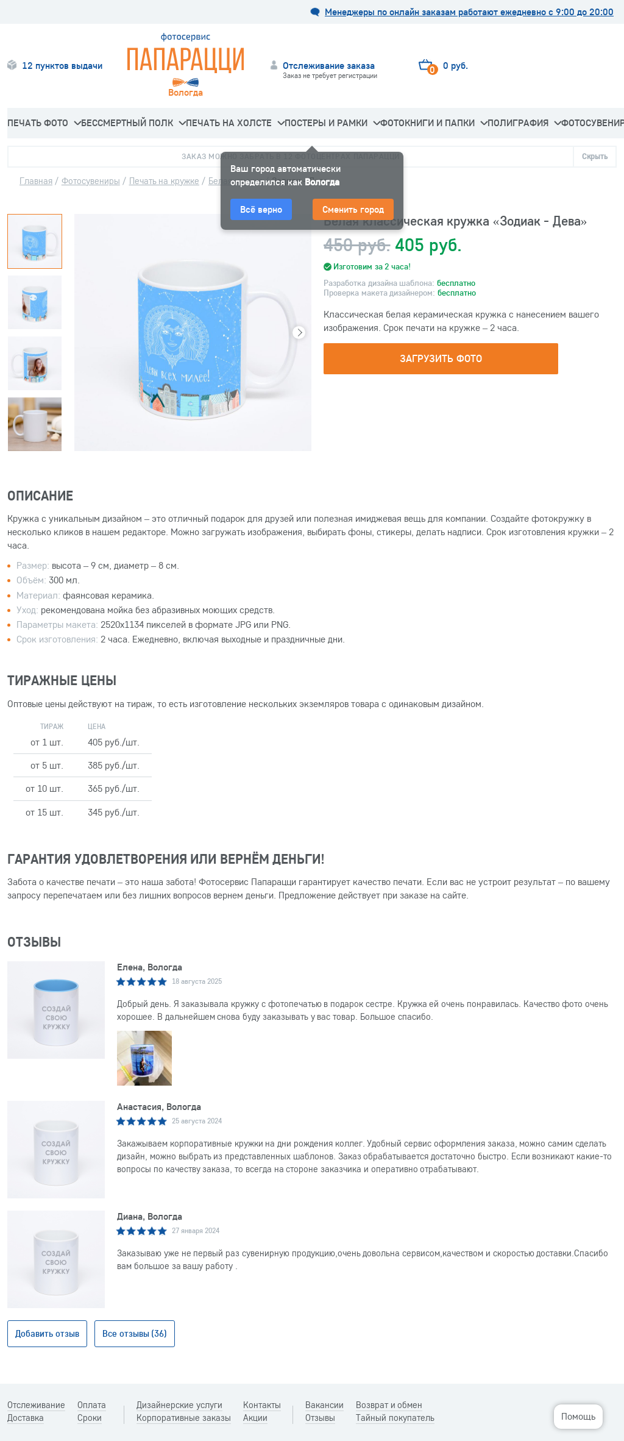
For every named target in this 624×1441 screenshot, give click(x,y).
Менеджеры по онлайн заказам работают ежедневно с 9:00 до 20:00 (469, 12)
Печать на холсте (235, 122)
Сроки (89, 1417)
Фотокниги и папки (434, 122)
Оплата (91, 1405)
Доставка (25, 1417)
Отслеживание (36, 1405)
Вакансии (324, 1405)
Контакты (262, 1405)
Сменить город (353, 209)
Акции (255, 1417)
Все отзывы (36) (135, 1333)
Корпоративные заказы (183, 1417)
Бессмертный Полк (133, 122)
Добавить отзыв (47, 1333)
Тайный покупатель (395, 1417)
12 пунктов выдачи (62, 65)
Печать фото (44, 122)
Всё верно (261, 209)
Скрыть (595, 156)
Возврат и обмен (389, 1405)
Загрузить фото (440, 358)
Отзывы (320, 1417)
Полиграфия (524, 122)
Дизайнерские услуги (179, 1405)
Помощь (578, 1416)
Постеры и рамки (332, 122)
